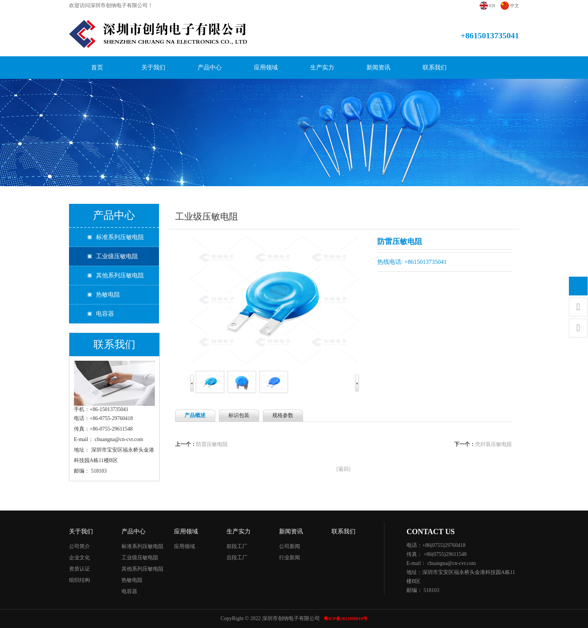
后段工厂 (237, 557)
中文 (514, 5)
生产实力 (322, 67)
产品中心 (210, 67)
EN (492, 5)
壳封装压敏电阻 (493, 444)
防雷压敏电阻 (212, 444)
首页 (97, 67)
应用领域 (266, 67)
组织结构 (79, 580)
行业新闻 (289, 557)
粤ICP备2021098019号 (346, 618)
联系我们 (435, 67)
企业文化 (79, 557)
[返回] (343, 469)
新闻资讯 (378, 67)
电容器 (105, 313)
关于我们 (153, 67)
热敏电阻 (108, 294)
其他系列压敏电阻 (120, 275)
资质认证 (79, 569)
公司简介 (79, 546)
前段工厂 (237, 546)
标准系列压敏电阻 (120, 237)
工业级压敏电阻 (117, 256)
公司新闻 (289, 546)
